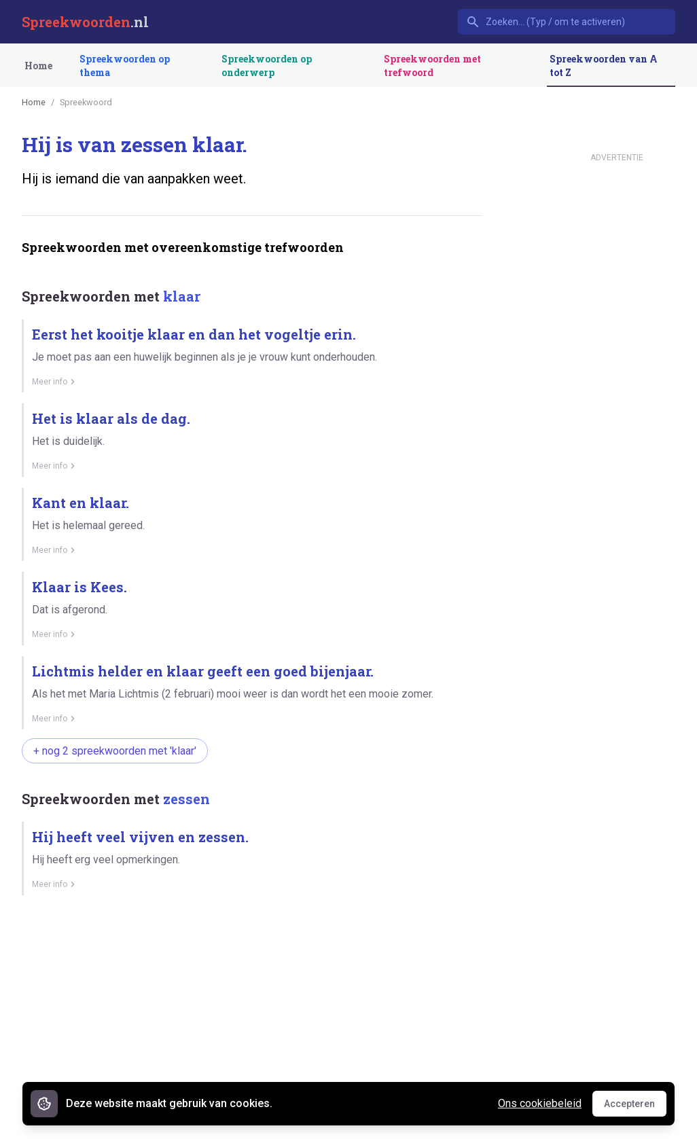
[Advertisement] (252, 1017)
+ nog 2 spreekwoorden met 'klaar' (114, 750)
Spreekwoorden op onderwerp (266, 65)
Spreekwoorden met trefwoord (432, 65)
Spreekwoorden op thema (124, 65)
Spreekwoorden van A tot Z (604, 65)
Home (38, 65)
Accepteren (635, 1107)
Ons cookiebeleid (540, 1103)
